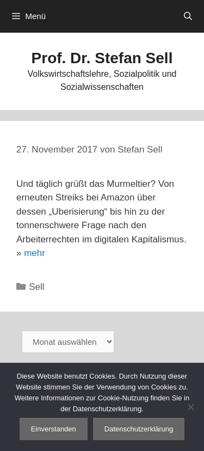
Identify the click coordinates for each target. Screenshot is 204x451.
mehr (34, 253)
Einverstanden (53, 429)
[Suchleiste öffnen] (188, 16)
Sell (36, 287)
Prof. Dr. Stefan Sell (102, 58)
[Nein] (190, 406)
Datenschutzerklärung (138, 429)
